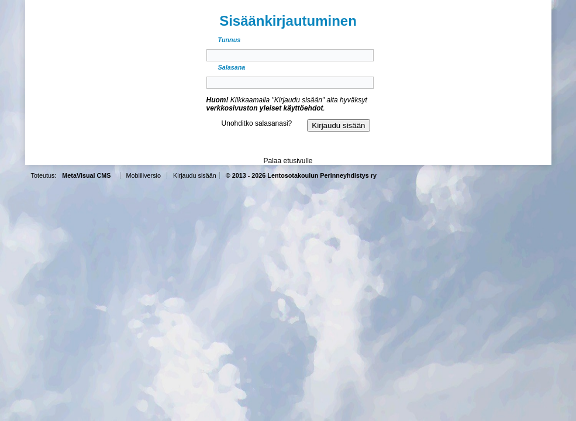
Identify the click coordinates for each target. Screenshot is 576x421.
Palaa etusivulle (287, 161)
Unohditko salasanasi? (257, 123)
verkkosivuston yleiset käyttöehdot (264, 108)
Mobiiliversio (143, 175)
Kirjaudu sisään (194, 175)
